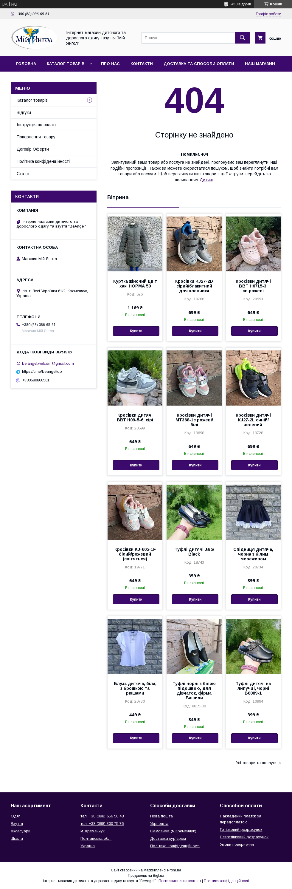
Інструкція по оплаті (36, 124)
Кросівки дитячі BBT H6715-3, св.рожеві (253, 286)
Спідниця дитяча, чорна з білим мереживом (253, 554)
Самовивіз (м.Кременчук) (173, 831)
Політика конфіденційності (43, 161)
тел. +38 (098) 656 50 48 (102, 816)
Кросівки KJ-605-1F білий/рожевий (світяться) (135, 554)
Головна (26, 63)
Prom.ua (174, 870)
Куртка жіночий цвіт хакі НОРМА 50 (135, 283)
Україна (87, 846)
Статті (23, 173)
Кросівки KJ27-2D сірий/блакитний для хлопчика (194, 286)
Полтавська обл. (95, 838)
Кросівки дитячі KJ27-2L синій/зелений (253, 420)
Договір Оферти (33, 149)
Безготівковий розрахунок (244, 837)
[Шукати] (242, 38)
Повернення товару (36, 136)
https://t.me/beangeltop (42, 371)
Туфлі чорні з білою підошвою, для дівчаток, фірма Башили (194, 690)
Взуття (17, 823)
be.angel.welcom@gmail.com (48, 363)
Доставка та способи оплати (199, 63)
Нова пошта (161, 816)
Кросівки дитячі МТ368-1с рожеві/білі (194, 420)
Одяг (15, 816)
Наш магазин (260, 63)
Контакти (142, 63)
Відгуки (24, 112)
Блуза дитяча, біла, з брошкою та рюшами (135, 688)
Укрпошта (159, 823)
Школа (17, 838)
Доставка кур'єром (168, 838)
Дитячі (206, 179)
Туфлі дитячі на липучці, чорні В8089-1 (253, 688)
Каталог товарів (65, 63)
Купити (136, 331)
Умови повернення (237, 844)
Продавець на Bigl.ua (146, 875)
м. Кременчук (92, 831)
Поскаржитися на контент (180, 881)
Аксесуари (20, 831)
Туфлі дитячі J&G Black (194, 551)
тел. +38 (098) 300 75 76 (102, 823)
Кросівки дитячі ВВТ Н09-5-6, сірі (135, 417)
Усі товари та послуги (256, 762)
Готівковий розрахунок (241, 829)
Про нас (110, 63)
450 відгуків (241, 4)
